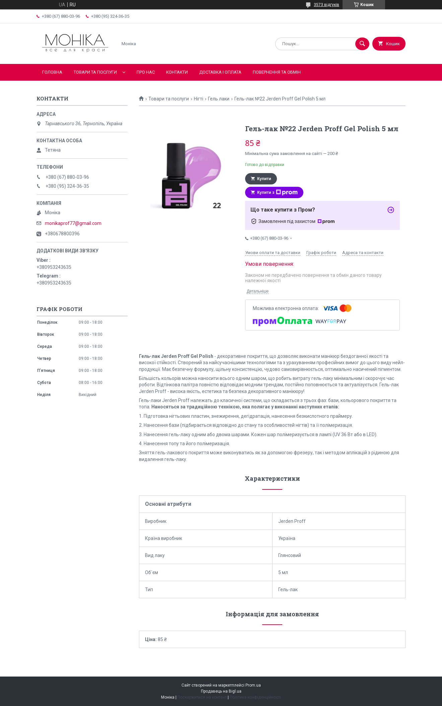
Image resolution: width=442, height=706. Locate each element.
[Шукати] (362, 43)
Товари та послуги (95, 72)
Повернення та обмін (277, 72)
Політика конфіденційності (255, 697)
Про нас (146, 72)
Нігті (198, 98)
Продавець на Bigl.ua (221, 691)
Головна (52, 72)
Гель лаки (218, 98)
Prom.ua (253, 685)
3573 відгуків (326, 4)
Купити (264, 178)
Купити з (277, 192)
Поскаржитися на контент (202, 697)
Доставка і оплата (220, 72)
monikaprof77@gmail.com (73, 223)
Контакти (177, 72)
